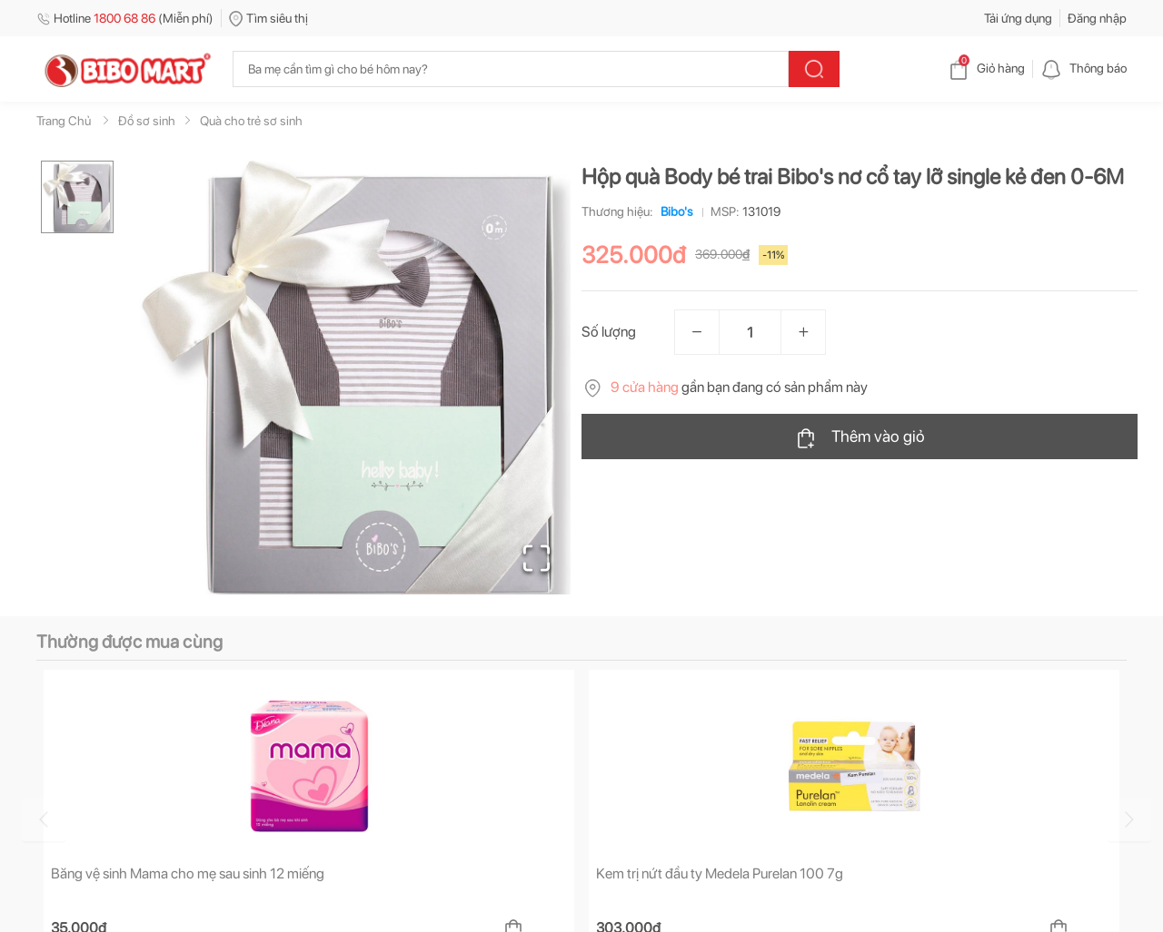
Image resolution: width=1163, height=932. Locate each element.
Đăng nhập (1097, 18)
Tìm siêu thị (268, 18)
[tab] (99, 708)
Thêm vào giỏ (860, 437)
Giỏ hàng (986, 68)
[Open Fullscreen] (536, 558)
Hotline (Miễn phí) (125, 18)
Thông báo (1083, 68)
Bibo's (673, 211)
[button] (353, 377)
